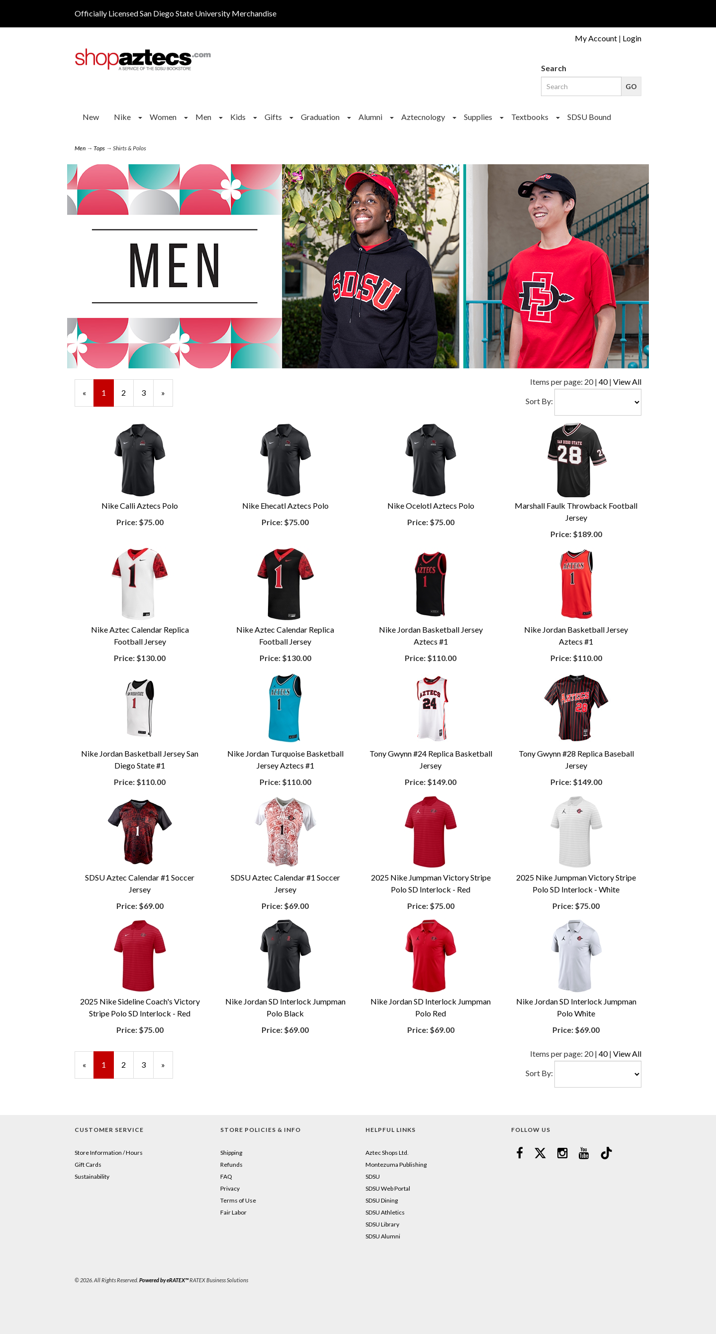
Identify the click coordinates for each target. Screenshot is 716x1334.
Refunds (231, 1164)
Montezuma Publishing (396, 1164)
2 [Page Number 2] (127, 392)
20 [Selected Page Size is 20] (588, 381)
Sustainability (92, 1176)
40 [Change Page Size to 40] (603, 381)
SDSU (372, 1176)
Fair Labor (233, 1212)
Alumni (370, 116)
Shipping (231, 1152)
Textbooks (529, 116)
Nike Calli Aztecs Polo (139, 505)
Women (163, 116)
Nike (122, 116)
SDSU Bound (589, 116)
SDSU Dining (381, 1200)
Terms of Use (238, 1200)
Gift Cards (88, 1164)
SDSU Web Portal (387, 1188)
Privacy (230, 1188)
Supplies (478, 116)
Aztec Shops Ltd (386, 1152)
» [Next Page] (167, 397)
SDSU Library (382, 1224)
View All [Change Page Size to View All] (627, 381)
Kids (238, 116)
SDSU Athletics (385, 1212)
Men (203, 116)
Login (632, 38)
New (91, 116)
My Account (596, 38)
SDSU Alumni (382, 1236)
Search (553, 68)
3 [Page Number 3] (147, 392)
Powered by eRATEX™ (163, 1280)
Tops (99, 148)
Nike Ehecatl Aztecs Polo (285, 505)
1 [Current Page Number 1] (107, 397)
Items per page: (557, 381)
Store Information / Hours (109, 1152)
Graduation (320, 116)
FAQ (226, 1176)
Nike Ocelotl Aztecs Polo (430, 505)
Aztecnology (423, 116)
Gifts (273, 116)
